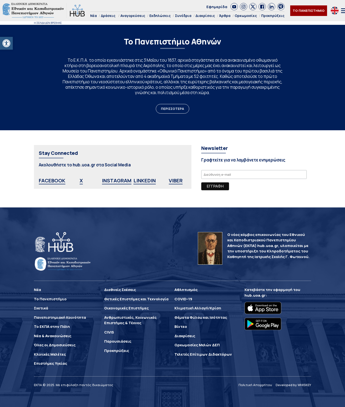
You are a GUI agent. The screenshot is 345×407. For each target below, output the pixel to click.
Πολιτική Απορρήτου (255, 385)
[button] (6, 43)
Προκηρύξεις (273, 15)
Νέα (93, 15)
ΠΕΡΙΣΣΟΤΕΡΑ (172, 108)
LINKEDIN (144, 180)
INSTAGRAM (116, 180)
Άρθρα (224, 15)
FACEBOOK (52, 180)
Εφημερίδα (216, 7)
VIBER (176, 180)
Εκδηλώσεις (160, 15)
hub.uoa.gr (255, 295)
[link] (234, 6)
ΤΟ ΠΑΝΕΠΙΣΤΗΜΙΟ (309, 10)
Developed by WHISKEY (293, 385)
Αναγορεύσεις (132, 15)
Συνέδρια (183, 15)
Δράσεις (108, 15)
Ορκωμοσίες (246, 15)
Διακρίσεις (205, 15)
